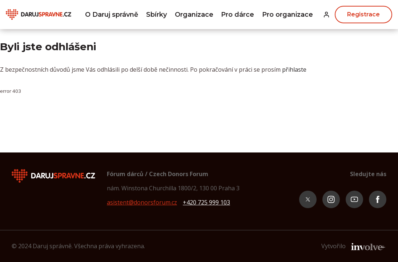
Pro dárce (237, 15)
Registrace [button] (363, 14)
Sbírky (156, 15)
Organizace (194, 15)
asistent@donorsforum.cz (142, 202)
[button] (326, 15)
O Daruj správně (111, 15)
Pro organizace (287, 15)
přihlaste (294, 70)
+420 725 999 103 (206, 202)
